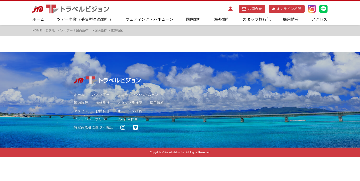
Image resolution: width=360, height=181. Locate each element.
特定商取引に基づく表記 (93, 127)
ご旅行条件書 (127, 119)
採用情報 (291, 19)
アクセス (319, 19)
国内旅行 (194, 19)
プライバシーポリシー (91, 119)
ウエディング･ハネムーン (138, 95)
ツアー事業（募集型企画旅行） (85, 19)
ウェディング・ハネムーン (149, 19)
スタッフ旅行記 (257, 19)
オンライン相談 (286, 9)
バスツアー (101, 95)
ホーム (38, 19)
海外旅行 (222, 19)
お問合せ (252, 9)
